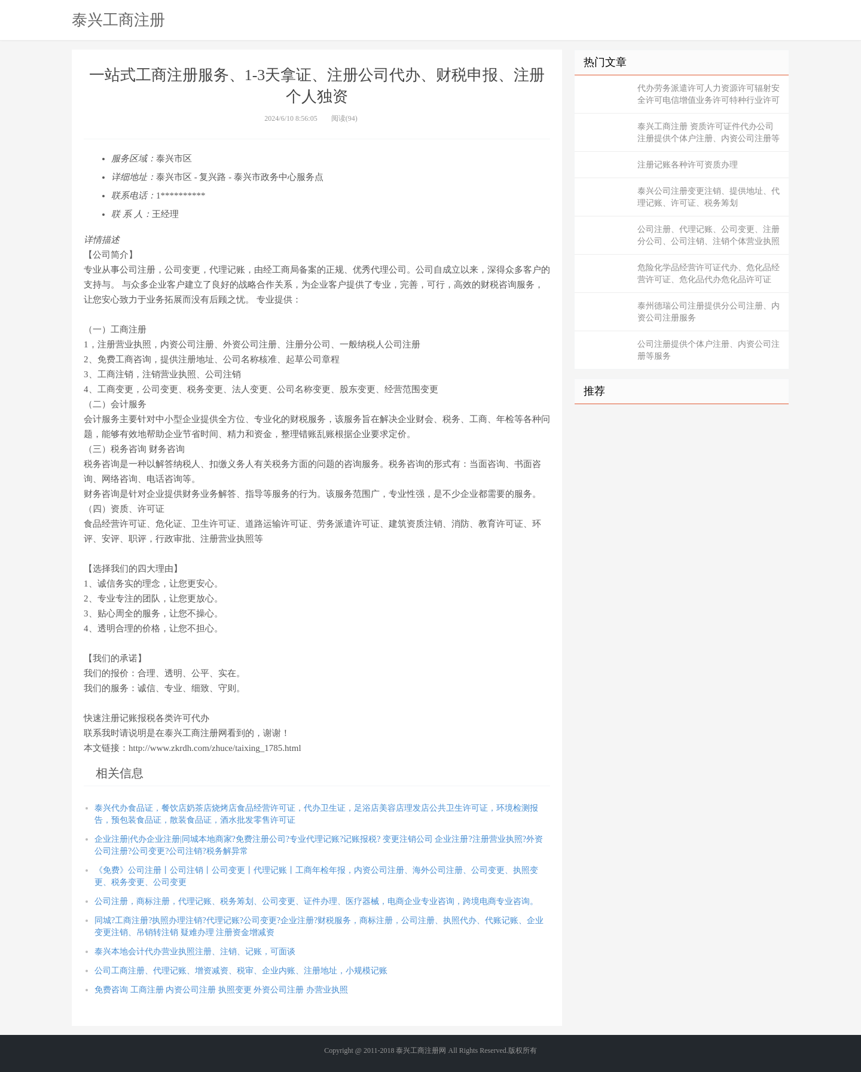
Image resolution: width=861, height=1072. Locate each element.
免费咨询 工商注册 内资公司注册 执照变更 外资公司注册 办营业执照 (221, 989)
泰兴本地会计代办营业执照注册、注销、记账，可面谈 (194, 951)
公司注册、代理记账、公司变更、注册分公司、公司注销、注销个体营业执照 (708, 235)
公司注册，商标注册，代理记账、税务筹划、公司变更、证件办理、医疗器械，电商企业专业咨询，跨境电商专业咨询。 (316, 901)
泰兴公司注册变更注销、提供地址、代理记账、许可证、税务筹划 (708, 197)
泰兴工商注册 (118, 20)
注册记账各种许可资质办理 (687, 164)
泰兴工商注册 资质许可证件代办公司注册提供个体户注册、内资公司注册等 (708, 132)
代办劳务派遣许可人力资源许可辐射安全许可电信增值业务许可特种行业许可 (708, 94)
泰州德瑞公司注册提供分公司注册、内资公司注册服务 (708, 311)
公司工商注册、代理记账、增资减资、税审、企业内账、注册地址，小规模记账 (240, 970)
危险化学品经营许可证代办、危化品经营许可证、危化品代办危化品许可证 (708, 273)
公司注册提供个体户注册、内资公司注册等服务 (708, 350)
